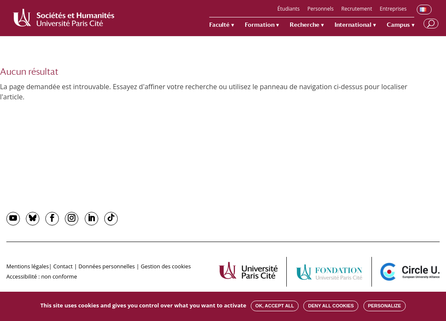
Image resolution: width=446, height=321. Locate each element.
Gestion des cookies (166, 266)
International (353, 25)
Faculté (219, 25)
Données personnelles (106, 266)
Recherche (304, 25)
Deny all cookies (331, 305)
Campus (398, 25)
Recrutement (356, 9)
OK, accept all (274, 305)
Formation (259, 25)
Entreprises (393, 9)
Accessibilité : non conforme (41, 276)
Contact (63, 266)
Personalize (384, 305)
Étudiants (288, 9)
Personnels (320, 9)
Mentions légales (27, 266)
